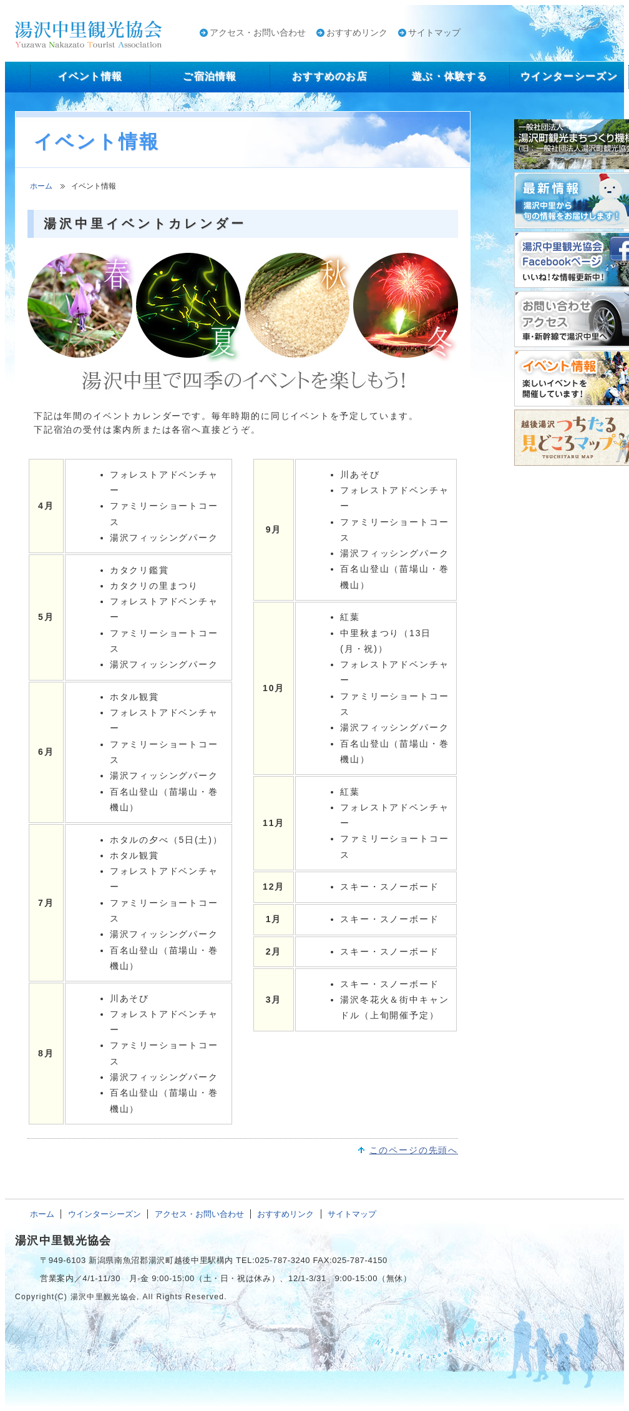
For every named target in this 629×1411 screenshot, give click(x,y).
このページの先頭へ (413, 1150)
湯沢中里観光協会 (63, 1240)
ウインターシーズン (104, 1214)
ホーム (41, 186)
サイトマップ (434, 32)
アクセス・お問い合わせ (258, 32)
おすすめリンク (357, 32)
